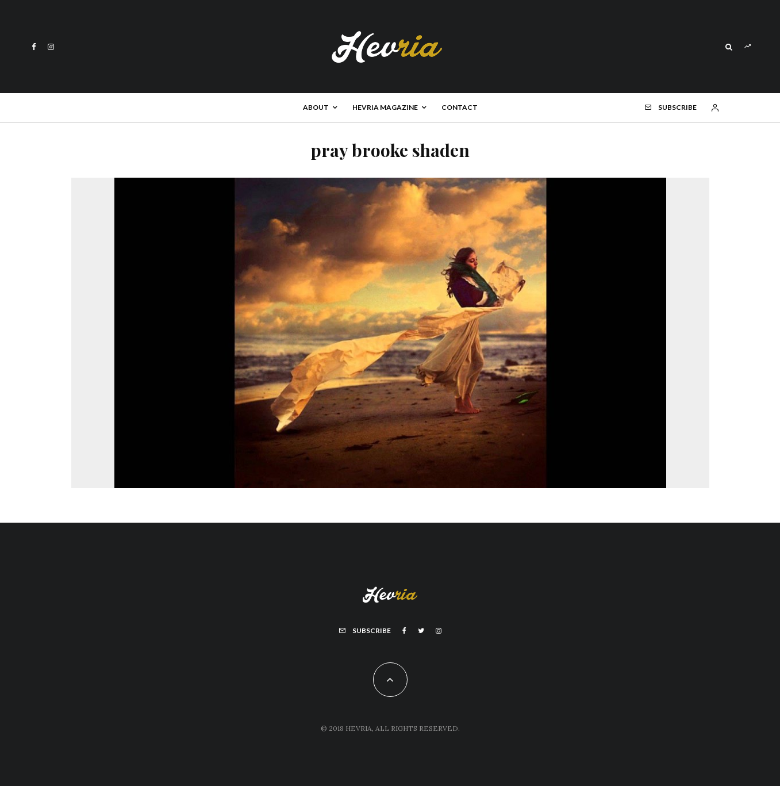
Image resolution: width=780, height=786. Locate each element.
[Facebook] (34, 47)
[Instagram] (51, 47)
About (316, 107)
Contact (459, 107)
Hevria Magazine (385, 107)
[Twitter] (421, 630)
